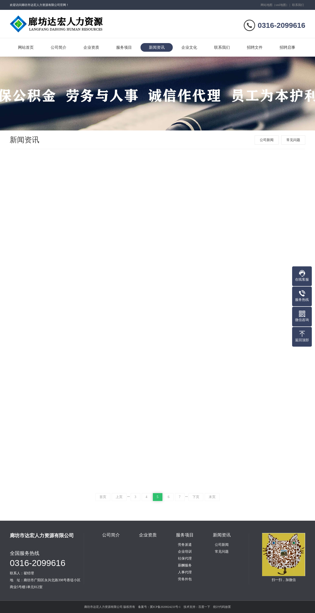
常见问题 (294, 140)
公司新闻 (267, 140)
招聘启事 (287, 47)
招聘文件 (255, 47)
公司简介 (58, 47)
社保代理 (185, 558)
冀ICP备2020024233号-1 (165, 607)
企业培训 (185, 551)
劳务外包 (185, 579)
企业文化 (189, 47)
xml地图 (280, 5)
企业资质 (91, 47)
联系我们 (298, 5)
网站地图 (266, 5)
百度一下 (204, 607)
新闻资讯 (157, 47)
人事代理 (185, 572)
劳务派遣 (185, 545)
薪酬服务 (185, 565)
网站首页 (26, 47)
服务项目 (124, 47)
